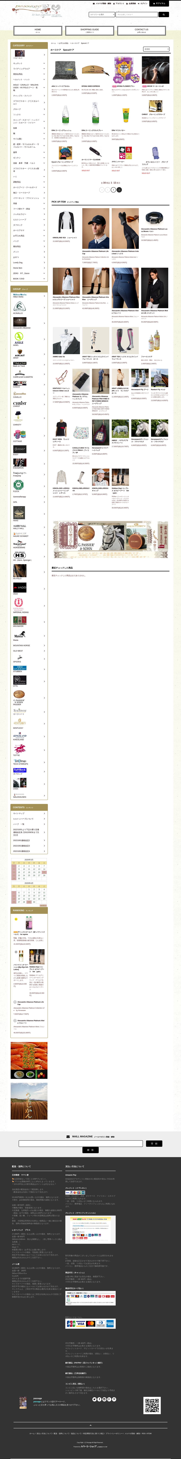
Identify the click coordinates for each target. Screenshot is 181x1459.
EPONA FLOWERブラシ (123, 86)
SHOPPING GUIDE (89, 30)
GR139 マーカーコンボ (153, 86)
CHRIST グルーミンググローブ (153, 114)
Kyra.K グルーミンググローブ (62, 162)
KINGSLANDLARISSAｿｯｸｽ (81, 489)
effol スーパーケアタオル (61, 86)
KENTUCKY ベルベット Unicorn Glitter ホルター (61, 390)
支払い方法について (44, 1433)
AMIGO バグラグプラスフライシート (120, 442)
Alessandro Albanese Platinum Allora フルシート (125, 312)
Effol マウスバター (118, 130)
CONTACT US (141, 30)
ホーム (53, 43)
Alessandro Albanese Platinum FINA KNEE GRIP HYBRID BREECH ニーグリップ (100, 399)
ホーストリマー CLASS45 (91, 160)
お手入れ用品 (63, 43)
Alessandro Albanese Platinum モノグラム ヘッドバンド (80, 396)
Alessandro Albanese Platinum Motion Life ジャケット (154, 312)
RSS (143, 1433)
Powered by (91, 1446)
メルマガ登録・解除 (103, 3)
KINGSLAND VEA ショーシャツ (65, 238)
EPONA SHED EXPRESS (91, 86)
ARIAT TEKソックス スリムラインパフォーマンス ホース (95, 358)
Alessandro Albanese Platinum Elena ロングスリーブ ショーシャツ (66, 298)
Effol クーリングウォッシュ (61, 130)
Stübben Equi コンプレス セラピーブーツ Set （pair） (120, 490)
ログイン (144, 3)
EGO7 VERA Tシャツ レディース (61, 440)
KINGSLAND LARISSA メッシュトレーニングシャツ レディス (61, 490)
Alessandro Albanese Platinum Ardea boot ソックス (125, 252)
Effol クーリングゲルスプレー (92, 130)
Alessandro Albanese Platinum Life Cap (95, 252)
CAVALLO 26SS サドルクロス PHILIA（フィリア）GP (80, 450)
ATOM (149, 1433)
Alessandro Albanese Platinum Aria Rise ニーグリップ (95, 298)
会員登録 (132, 3)
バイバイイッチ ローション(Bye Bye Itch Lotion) (21, 967)
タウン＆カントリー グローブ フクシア (155, 163)
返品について (76, 1433)
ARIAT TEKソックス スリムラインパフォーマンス (125, 358)
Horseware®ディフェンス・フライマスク (139, 440)
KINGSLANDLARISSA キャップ (100, 489)
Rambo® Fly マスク (158, 390)
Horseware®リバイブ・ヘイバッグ (100, 449)
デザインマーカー (118, 162)
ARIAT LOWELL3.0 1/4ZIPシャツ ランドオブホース (120, 390)
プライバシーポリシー (114, 1433)
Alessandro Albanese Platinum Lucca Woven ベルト (154, 230)
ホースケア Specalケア (80, 43)
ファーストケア (146, 357)
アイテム (158, 3)
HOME (38, 30)
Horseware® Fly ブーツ (139, 390)
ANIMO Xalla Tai (59, 357)
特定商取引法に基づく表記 (93, 1433)
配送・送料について (61, 1433)
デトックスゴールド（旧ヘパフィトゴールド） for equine (29, 933)
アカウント (120, 3)
